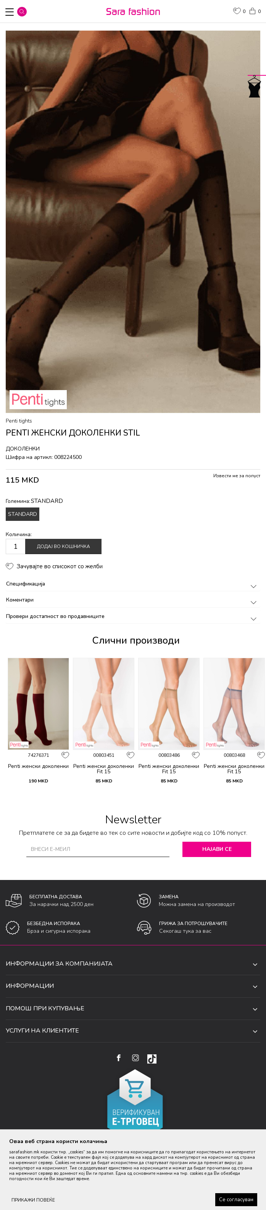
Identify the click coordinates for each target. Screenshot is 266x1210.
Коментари (132, 600)
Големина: (34, 501)
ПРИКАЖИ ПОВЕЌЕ (33, 1200)
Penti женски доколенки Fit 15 (103, 769)
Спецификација (132, 584)
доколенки (23, 448)
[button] (22, 11)
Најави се (217, 849)
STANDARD (22, 514)
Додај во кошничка (63, 546)
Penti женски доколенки (38, 766)
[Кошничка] (254, 10)
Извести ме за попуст (236, 476)
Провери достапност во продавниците (132, 616)
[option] (133, 222)
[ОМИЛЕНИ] (239, 11)
